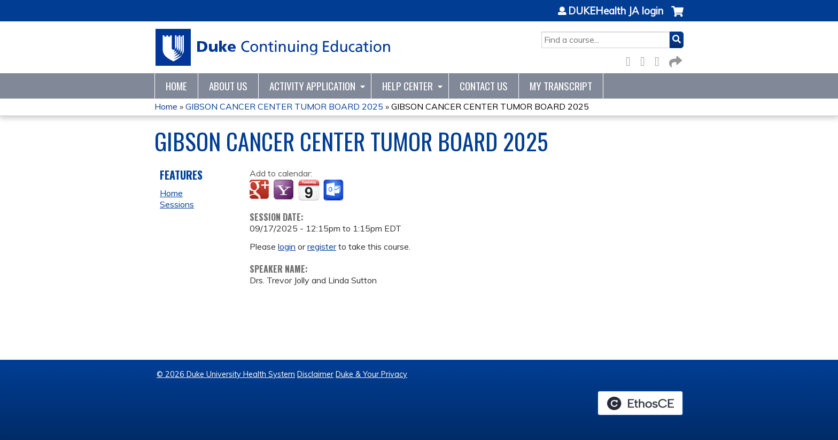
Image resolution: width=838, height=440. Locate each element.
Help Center (407, 86)
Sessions (177, 204)
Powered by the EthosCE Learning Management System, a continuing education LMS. (640, 403)
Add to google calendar (260, 190)
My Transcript (561, 86)
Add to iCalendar (309, 189)
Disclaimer (315, 374)
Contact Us (484, 86)
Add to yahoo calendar (285, 190)
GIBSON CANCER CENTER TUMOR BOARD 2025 (284, 106)
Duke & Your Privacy (371, 374)
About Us (228, 86)
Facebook (631, 59)
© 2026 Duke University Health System (226, 374)
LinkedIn (660, 59)
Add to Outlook (334, 190)
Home (176, 86)
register (321, 246)
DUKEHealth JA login (615, 11)
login (287, 246)
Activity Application (312, 86)
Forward (674, 59)
